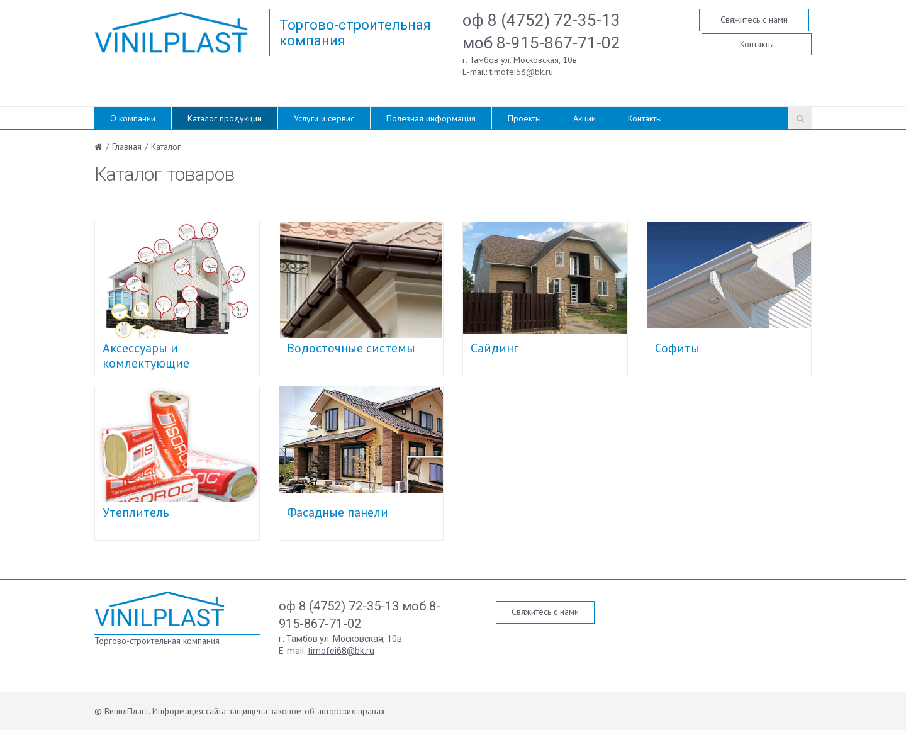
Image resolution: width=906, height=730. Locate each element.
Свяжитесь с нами (754, 19)
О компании (132, 118)
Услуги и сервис (324, 118)
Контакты (757, 44)
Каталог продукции (224, 118)
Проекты (524, 118)
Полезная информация (431, 118)
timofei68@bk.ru (521, 71)
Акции (584, 118)
